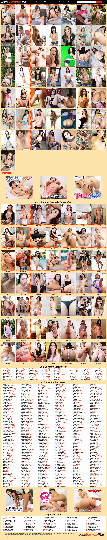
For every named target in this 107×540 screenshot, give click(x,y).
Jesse (39, 451)
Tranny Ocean (9, 530)
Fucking (44, 369)
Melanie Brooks (59, 465)
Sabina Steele (76, 485)
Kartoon (40, 470)
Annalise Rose (7, 431)
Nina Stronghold (77, 427)
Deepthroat (32, 372)
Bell (4, 470)
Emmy (23, 470)
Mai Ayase (58, 443)
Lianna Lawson (59, 418)
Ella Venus (24, 464)
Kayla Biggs (41, 474)
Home (32, 1)
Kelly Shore (41, 480)
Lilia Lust (58, 421)
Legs (55, 372)
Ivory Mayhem (42, 427)
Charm (23, 414)
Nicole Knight (77, 417)
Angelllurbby (6, 427)
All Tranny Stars (9, 527)
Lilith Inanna (59, 423)
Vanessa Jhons (94, 446)
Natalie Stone (76, 411)
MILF (56, 376)
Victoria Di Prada (95, 457)
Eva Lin (23, 482)
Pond (74, 467)
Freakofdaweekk (42, 389)
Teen (96, 370)
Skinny (83, 372)
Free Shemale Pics (30, 527)
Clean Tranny (91, 519)
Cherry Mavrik (25, 418)
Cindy (23, 424)
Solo (82, 376)
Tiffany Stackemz (94, 434)
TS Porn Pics (8, 523)
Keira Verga (41, 477)
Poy (74, 471)
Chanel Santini (25, 412)
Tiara (91, 430)
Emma (23, 467)
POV (71, 378)
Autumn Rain (7, 451)
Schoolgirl (84, 369)
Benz (4, 477)
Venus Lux (93, 454)
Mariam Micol (59, 455)
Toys (96, 373)
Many (56, 448)
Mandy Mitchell (59, 446)
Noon (74, 433)
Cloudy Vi (24, 430)
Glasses (44, 373)
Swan (91, 423)
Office (56, 379)
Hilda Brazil (41, 412)
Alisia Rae (6, 403)
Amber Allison (7, 411)
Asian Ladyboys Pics (10, 521)
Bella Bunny (6, 474)
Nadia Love (76, 393)
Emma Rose (24, 468)
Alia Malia (6, 400)
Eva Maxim (24, 483)
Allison (5, 406)
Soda (91, 411)
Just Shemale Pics (15, 536)
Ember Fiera (24, 465)
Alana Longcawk (7, 395)
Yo (91, 477)
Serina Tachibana (95, 400)
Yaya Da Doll (93, 476)
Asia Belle (6, 442)
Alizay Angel (6, 405)
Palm (74, 443)
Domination (32, 373)
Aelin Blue (6, 390)
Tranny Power (29, 519)
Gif (39, 392)
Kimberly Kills (59, 392)
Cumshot (31, 370)
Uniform (97, 376)
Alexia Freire (6, 399)
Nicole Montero (77, 420)
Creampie (18, 379)
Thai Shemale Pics (93, 526)
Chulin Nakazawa (26, 421)
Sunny (92, 420)
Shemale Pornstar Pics (51, 517)
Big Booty (5, 379)
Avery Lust (6, 457)
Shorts (83, 370)
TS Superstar (70, 529)
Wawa (91, 465)
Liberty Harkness (60, 420)
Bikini (18, 372)
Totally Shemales (9, 519)
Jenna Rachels (42, 445)
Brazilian (18, 376)
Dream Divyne (25, 458)
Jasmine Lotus (42, 439)
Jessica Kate (41, 454)
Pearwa (75, 458)
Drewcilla (24, 459)
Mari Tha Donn (59, 454)
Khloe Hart (58, 384)
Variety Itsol (93, 452)
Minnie (57, 483)
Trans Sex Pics (71, 520)
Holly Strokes (42, 417)
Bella (4, 471)
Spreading (84, 378)
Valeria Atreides (94, 445)
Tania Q (92, 426)
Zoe (91, 483)
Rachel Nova (76, 479)
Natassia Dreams (77, 412)
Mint (56, 485)
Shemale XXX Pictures (94, 529)
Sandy (92, 386)
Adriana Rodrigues (8, 389)
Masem (57, 459)
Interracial (44, 378)
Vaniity (92, 448)
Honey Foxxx (42, 420)
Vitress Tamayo (94, 461)
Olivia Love (76, 440)
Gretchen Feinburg (43, 403)
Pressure (75, 473)
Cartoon (23, 405)
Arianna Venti (7, 434)
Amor (4, 414)
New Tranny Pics (30, 526)
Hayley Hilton (42, 409)
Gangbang (44, 370)
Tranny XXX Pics (49, 521)
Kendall (40, 482)
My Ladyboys (91, 523)
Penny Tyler (76, 459)
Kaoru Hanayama (43, 465)
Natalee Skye (76, 405)
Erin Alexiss (24, 474)
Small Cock (84, 373)
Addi (4, 384)
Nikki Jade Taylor (78, 421)
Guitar (40, 405)
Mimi (56, 480)
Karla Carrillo (42, 468)
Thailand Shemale (50, 527)
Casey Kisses (24, 406)
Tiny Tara (92, 437)
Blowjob (18, 375)
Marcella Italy (59, 451)
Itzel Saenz (41, 424)
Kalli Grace (41, 462)
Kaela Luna (41, 461)
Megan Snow (58, 464)
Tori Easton (93, 439)
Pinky (74, 462)
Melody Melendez (60, 467)
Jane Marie (41, 433)
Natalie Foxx (76, 408)
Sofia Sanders (94, 414)
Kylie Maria (58, 400)
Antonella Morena (8, 433)
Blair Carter (6, 483)
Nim (74, 426)
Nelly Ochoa (76, 415)
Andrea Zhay (6, 420)
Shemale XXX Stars (50, 526)
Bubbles (23, 392)
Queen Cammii (77, 476)
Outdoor (72, 369)
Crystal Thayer (25, 434)
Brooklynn (24, 389)
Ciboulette (24, 423)
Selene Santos (94, 399)
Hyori (39, 421)
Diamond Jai (24, 451)
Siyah (91, 409)
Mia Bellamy (58, 468)
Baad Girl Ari (7, 459)
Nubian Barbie (77, 434)
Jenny (40, 448)
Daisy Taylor (24, 440)
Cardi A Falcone (25, 399)
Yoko (91, 479)
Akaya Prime (6, 393)
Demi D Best (24, 448)
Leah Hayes (58, 406)
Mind (56, 482)
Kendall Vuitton (42, 486)
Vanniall (92, 451)
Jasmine (40, 436)
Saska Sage (93, 396)
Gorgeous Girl (42, 397)
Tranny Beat (28, 517)
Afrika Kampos (7, 392)
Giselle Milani (42, 396)
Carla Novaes (25, 400)
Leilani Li (58, 411)
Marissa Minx (59, 458)
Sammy (75, 486)
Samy (91, 384)
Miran (75, 384)
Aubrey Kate (6, 448)
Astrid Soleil (6, 445)
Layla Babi (58, 405)
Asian (4, 370)
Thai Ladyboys (91, 530)
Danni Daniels (25, 443)
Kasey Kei (41, 471)
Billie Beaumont (7, 480)
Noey (74, 431)
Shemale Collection (30, 520)
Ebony (30, 375)
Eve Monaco (24, 486)
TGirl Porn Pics (92, 527)
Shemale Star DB (49, 524)
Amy (4, 415)
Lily (56, 426)
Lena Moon (58, 414)
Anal (4, 369)
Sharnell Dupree (94, 403)
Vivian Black (93, 462)
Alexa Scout (6, 397)
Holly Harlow (42, 414)
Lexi (56, 417)
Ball (4, 465)
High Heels (45, 376)
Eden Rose (24, 462)
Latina (56, 370)
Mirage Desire (59, 486)
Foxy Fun (41, 387)
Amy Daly (5, 417)
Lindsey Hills (58, 428)
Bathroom (6, 376)
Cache (23, 393)
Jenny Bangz (41, 449)
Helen (40, 411)
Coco (22, 431)
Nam (74, 395)
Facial (30, 376)
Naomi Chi (76, 400)
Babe (4, 373)
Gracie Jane (41, 400)
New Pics (38, 1)
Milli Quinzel (58, 479)
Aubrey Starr (6, 449)
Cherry (23, 417)
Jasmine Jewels (42, 437)
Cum (30, 369)
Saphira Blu (93, 387)
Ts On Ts (97, 375)
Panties (72, 370)
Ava (4, 452)
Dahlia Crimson (25, 437)
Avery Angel (6, 455)
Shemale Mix (29, 521)
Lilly (56, 424)
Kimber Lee (58, 390)
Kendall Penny (42, 485)
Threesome (97, 372)
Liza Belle (58, 434)
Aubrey (5, 446)
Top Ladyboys (70, 521)
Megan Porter (59, 462)
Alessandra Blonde (8, 396)
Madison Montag (59, 442)
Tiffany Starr (93, 436)
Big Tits (18, 370)
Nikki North (76, 423)
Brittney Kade (25, 386)
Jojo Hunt (41, 458)
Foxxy (40, 386)
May (56, 461)
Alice (4, 402)
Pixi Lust (75, 464)
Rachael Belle (77, 477)
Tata (91, 427)
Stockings (84, 379)
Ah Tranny (8, 524)
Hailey (40, 406)
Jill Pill (40, 457)
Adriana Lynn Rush (8, 387)
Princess (75, 474)
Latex (55, 369)
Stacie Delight (94, 418)
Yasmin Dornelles (95, 474)
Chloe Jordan (25, 420)
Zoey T (92, 486)
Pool (71, 375)
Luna (56, 439)
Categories (54, 1)
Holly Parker (41, 415)
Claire (23, 427)
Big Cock (18, 369)
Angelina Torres (7, 426)
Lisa (56, 430)
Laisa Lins (58, 402)
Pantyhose (72, 372)
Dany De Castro (25, 445)
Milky (56, 476)
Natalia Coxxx (77, 406)
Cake (22, 396)
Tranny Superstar (92, 524)
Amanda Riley (7, 408)
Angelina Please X (8, 424)
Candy (23, 397)
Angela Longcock (8, 421)
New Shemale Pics (92, 517)
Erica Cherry (24, 471)
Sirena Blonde (94, 408)
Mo (74, 386)
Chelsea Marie (25, 415)
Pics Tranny (91, 521)
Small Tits (84, 375)
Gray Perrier (41, 402)
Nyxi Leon (76, 439)
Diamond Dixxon (26, 449)
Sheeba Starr (93, 405)
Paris (74, 448)
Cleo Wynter (24, 428)
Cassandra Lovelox (26, 408)
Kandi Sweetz (41, 464)
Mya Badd (76, 390)
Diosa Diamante (25, 452)
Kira (56, 393)
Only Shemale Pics (72, 517)
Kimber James (59, 389)
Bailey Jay (6, 464)
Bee (4, 468)
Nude (55, 378)
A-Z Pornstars (46, 1)
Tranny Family (71, 523)
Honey (40, 418)
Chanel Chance (25, 409)
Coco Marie (24, 433)
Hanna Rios (41, 408)
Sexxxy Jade (93, 402)
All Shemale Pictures (10, 520)
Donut (23, 457)
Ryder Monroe (77, 483)
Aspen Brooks (7, 443)
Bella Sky (5, 476)
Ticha (91, 433)
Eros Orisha (24, 477)
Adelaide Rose (7, 386)
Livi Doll (57, 433)
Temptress (93, 428)
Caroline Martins (26, 403)
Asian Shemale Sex (72, 530)
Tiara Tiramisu (94, 431)
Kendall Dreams (42, 483)
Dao (22, 446)
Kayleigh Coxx (42, 476)
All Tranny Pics (9, 526)
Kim (56, 387)
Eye (39, 384)
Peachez (75, 457)
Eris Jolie (24, 476)
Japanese (44, 379)
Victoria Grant (94, 458)
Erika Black (24, 473)
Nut (74, 436)
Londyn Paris (59, 437)
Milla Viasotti (59, 477)
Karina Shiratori (42, 467)
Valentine (92, 443)
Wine (91, 471)
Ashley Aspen (6, 439)
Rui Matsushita (77, 482)
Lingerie (56, 373)
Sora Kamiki (93, 415)
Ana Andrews (6, 418)
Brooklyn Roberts (26, 387)
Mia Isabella (58, 470)
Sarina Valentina (94, 393)
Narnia (75, 402)
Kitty (56, 395)
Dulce (23, 461)
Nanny (75, 397)
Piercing (72, 373)
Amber (5, 409)
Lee (56, 408)
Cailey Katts (24, 395)
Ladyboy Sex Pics (71, 526)
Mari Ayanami (59, 452)
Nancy (75, 396)
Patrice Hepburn (77, 452)
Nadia (74, 392)
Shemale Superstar (10, 517)
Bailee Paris (6, 461)
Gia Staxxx (41, 390)
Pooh (74, 468)
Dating (69, 1)
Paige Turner (76, 442)
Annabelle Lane (7, 430)
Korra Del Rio (59, 396)
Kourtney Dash (59, 397)
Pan (74, 445)
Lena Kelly (58, 412)
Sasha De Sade (94, 395)
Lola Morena (58, 436)
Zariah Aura (93, 482)
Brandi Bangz (25, 384)
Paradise (75, 446)
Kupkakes (58, 399)
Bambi (5, 467)
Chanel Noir (24, 411)
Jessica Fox (41, 452)
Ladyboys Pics (49, 530)
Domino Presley (25, 455)
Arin (4, 437)
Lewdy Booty (58, 415)
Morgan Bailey (77, 387)
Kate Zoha (41, 473)
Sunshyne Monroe (95, 421)
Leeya (56, 409)
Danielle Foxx (25, 442)
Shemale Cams (62, 1)
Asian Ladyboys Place (72, 519)
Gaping (43, 372)
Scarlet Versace (94, 397)
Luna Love (58, 440)
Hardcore (44, 375)
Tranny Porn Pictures (72, 527)
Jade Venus (41, 431)
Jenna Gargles (42, 443)
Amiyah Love (6, 412)
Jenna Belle (41, 440)
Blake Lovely (6, 485)
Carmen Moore (25, 402)
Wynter (92, 473)
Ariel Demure (7, 436)
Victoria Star (93, 459)
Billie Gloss (6, 482)
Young (96, 379)
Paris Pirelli (76, 449)
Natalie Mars (76, 409)
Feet (30, 378)
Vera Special (93, 455)
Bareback (5, 375)
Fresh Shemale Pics (30, 529)
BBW (4, 378)
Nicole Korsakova (78, 418)
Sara (91, 390)
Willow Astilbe (94, 470)
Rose (74, 480)
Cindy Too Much (25, 426)
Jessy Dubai (41, 455)
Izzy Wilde (41, 428)
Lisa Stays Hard (59, 431)
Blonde (18, 373)
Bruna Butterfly (25, 390)
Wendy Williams (94, 467)
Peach (74, 455)
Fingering (31, 379)
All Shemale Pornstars (94, 520)
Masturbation (58, 375)
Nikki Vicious (76, 424)
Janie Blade (41, 434)
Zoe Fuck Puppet (94, 485)
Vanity (92, 449)
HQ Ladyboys (48, 519)
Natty (74, 414)
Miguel (57, 474)
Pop (74, 470)
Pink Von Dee (76, 461)
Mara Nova (58, 449)
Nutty (74, 437)
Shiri (91, 406)
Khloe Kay (58, 386)
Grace (40, 399)
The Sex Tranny (9, 529)
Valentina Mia (94, 442)
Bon (4, 486)
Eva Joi (23, 480)
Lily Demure (58, 427)
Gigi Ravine (41, 393)
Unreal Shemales (30, 523)
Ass (4, 372)
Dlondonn (24, 454)
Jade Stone (41, 430)
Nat (74, 403)
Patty (74, 454)
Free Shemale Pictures (51, 523)
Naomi (75, 399)
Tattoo (96, 369)
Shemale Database (72, 524)
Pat (74, 451)
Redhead (72, 379)
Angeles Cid (6, 423)
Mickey (57, 473)
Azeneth (5, 458)
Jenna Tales (41, 446)
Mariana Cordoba (60, 457)
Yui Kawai (93, 480)
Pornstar (72, 376)
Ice (39, 423)
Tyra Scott (93, 440)
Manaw (57, 445)
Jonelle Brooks (42, 459)
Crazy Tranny (29, 524)
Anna (4, 428)
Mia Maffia (58, 471)
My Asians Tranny (50, 520)
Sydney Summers (94, 424)
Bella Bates (6, 473)
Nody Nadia (76, 430)
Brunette (18, 378)
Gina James (41, 395)
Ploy (74, 465)
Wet (96, 378)
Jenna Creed (41, 442)
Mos (74, 389)
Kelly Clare (41, 479)
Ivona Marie (41, 426)
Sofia (91, 412)
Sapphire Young (94, 389)
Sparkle (92, 417)
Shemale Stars (29, 530)
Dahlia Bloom (25, 436)
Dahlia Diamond (25, 439)
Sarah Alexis (93, 392)
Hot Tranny (48, 529)
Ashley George (7, 440)
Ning (74, 428)
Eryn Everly (24, 479)
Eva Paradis (24, 485)
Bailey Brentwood (8, 462)
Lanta (56, 403)
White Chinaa (94, 468)
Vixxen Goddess (94, 464)
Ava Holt (5, 454)
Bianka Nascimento (8, 479)
